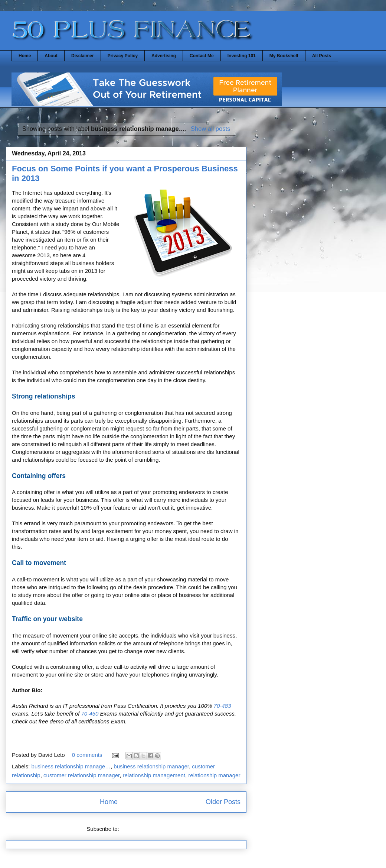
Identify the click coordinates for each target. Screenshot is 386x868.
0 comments (87, 755)
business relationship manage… (71, 766)
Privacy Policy (123, 55)
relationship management (154, 775)
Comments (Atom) (143, 829)
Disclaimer (82, 55)
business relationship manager (151, 766)
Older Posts (223, 802)
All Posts (321, 55)
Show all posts (210, 128)
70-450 (89, 713)
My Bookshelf (283, 55)
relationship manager (214, 775)
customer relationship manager (81, 775)
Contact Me (202, 55)
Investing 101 (242, 55)
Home (25, 55)
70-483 (221, 706)
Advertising (163, 55)
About (51, 55)
